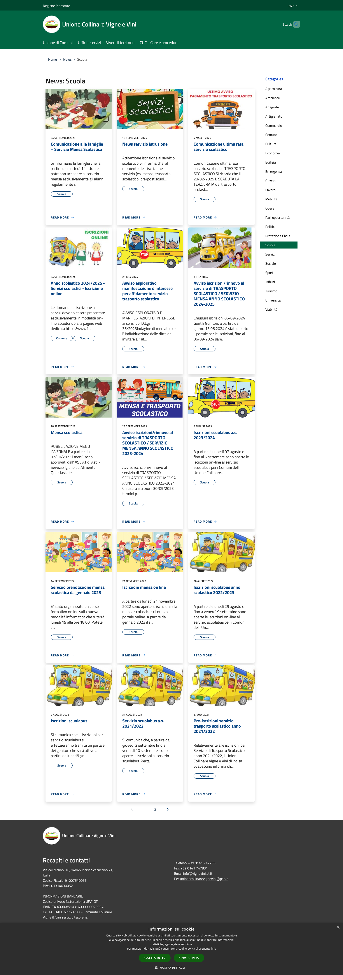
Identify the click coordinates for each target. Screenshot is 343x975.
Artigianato (273, 116)
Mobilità (271, 199)
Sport (269, 272)
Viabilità (271, 309)
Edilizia (270, 162)
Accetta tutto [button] (155, 958)
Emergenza (273, 171)
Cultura (270, 143)
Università (273, 300)
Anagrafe (272, 107)
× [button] (338, 927)
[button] (171, 967)
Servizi (270, 254)
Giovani (270, 180)
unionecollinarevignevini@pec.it (204, 878)
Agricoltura (273, 88)
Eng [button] (294, 6)
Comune (271, 134)
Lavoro (270, 189)
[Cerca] (295, 24)
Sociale (270, 263)
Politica (270, 226)
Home (52, 59)
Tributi (270, 281)
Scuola (270, 245)
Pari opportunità (277, 217)
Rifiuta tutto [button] (189, 957)
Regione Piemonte (56, 5)
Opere (269, 208)
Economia (272, 153)
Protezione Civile (277, 235)
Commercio (273, 125)
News (67, 59)
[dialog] (171, 949)
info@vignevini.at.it (197, 873)
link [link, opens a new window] (213, 948)
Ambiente (272, 97)
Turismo (271, 291)
